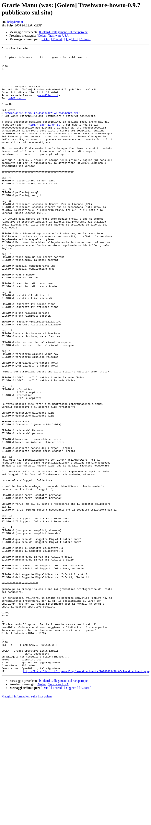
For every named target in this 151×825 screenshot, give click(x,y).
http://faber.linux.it (44, 140)
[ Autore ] (85, 39)
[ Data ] (45, 39)
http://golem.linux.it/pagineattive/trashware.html (42, 126)
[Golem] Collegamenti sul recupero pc (63, 32)
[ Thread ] (57, 39)
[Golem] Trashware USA (53, 35)
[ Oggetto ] (71, 39)
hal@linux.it (15, 22)
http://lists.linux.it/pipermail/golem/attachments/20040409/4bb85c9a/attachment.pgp (86, 796)
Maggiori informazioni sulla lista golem (27, 821)
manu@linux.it (48, 105)
